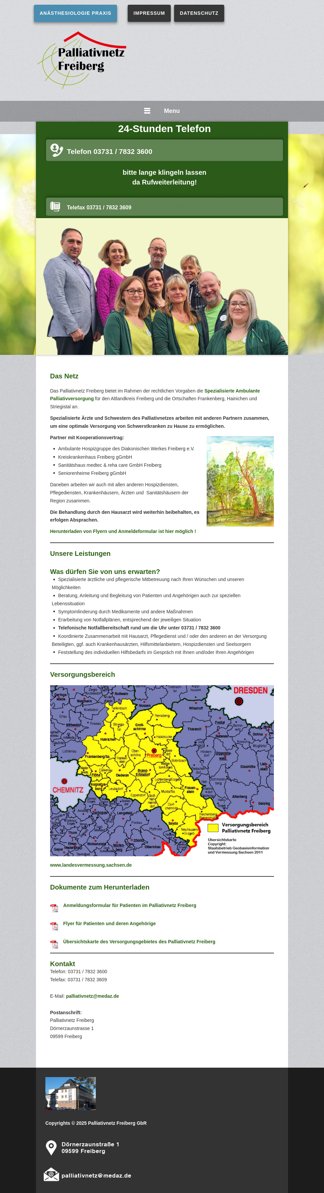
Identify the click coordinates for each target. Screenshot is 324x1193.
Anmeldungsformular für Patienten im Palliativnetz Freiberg (129, 905)
